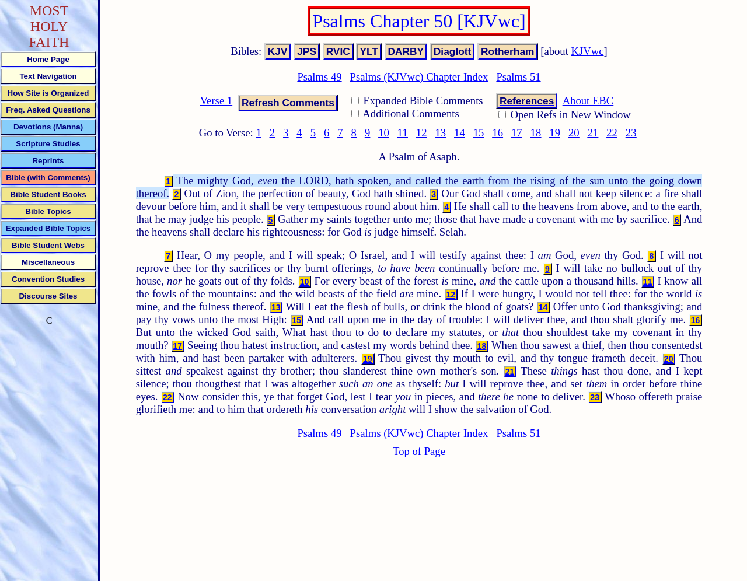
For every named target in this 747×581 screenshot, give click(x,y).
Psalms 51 (518, 77)
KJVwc (587, 51)
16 (497, 133)
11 (402, 133)
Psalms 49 (319, 77)
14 (459, 133)
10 (383, 133)
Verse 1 (216, 100)
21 (593, 133)
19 (554, 133)
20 (574, 133)
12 (421, 133)
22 (611, 133)
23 (631, 133)
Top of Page (419, 451)
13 (440, 133)
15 (478, 133)
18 (536, 133)
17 (516, 133)
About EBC (588, 100)
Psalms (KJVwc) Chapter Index (419, 77)
